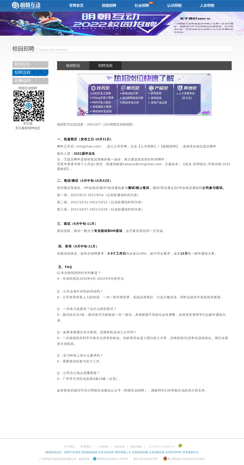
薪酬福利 (23, 80)
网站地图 (136, 446)
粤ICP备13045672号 (145, 459)
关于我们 (69, 446)
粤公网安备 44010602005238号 (184, 459)
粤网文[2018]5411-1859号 (110, 459)
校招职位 (23, 64)
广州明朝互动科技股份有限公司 (58, 459)
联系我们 (86, 446)
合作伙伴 (119, 446)
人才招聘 (102, 446)
